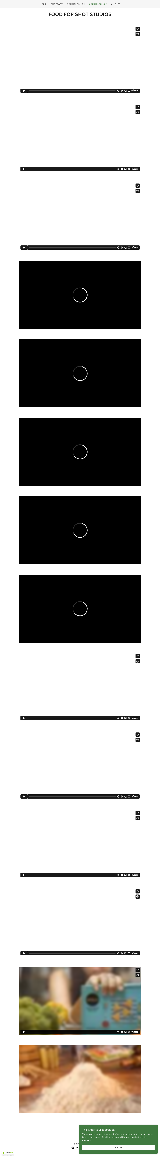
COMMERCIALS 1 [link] (76, 4)
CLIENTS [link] (115, 4)
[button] (8, 1153)
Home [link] (43, 4)
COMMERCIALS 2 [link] (98, 4)
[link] (80, 1147)
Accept (131, 1147)
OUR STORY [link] (57, 4)
